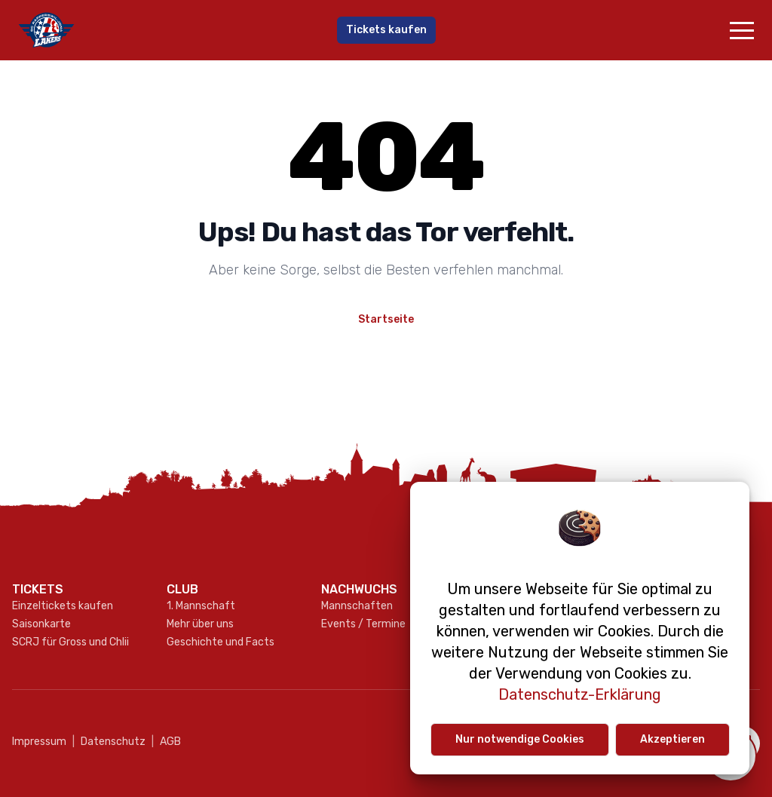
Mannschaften (357, 605)
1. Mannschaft (201, 605)
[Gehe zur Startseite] (137, 30)
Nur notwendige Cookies (519, 739)
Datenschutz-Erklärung (579, 694)
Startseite (386, 319)
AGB (166, 741)
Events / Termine (363, 624)
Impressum (39, 741)
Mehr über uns (200, 624)
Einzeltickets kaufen (62, 605)
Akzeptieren (672, 739)
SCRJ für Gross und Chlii (70, 642)
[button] (742, 30)
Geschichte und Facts (220, 642)
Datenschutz (109, 741)
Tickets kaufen (386, 29)
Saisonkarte (41, 624)
